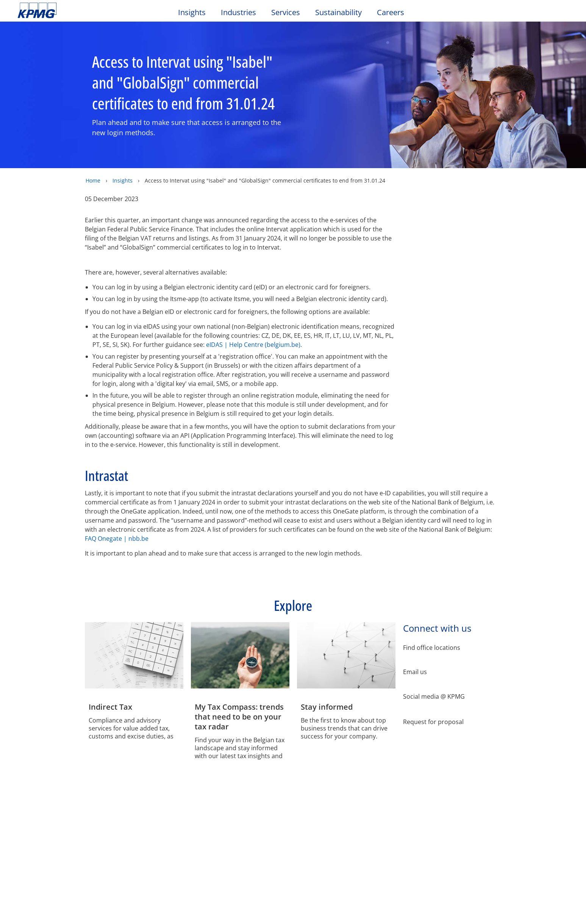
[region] (296, 133)
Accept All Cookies (382, 155)
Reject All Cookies (325, 155)
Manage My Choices (205, 155)
